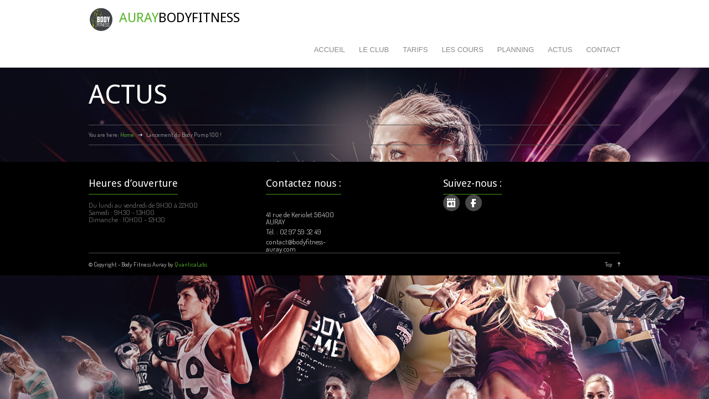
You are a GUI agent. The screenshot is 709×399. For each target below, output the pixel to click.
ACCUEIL (329, 49)
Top (608, 264)
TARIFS (415, 49)
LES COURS (462, 49)
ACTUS (560, 49)
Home (127, 135)
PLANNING (515, 49)
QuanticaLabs (190, 264)
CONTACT (603, 49)
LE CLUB (374, 49)
